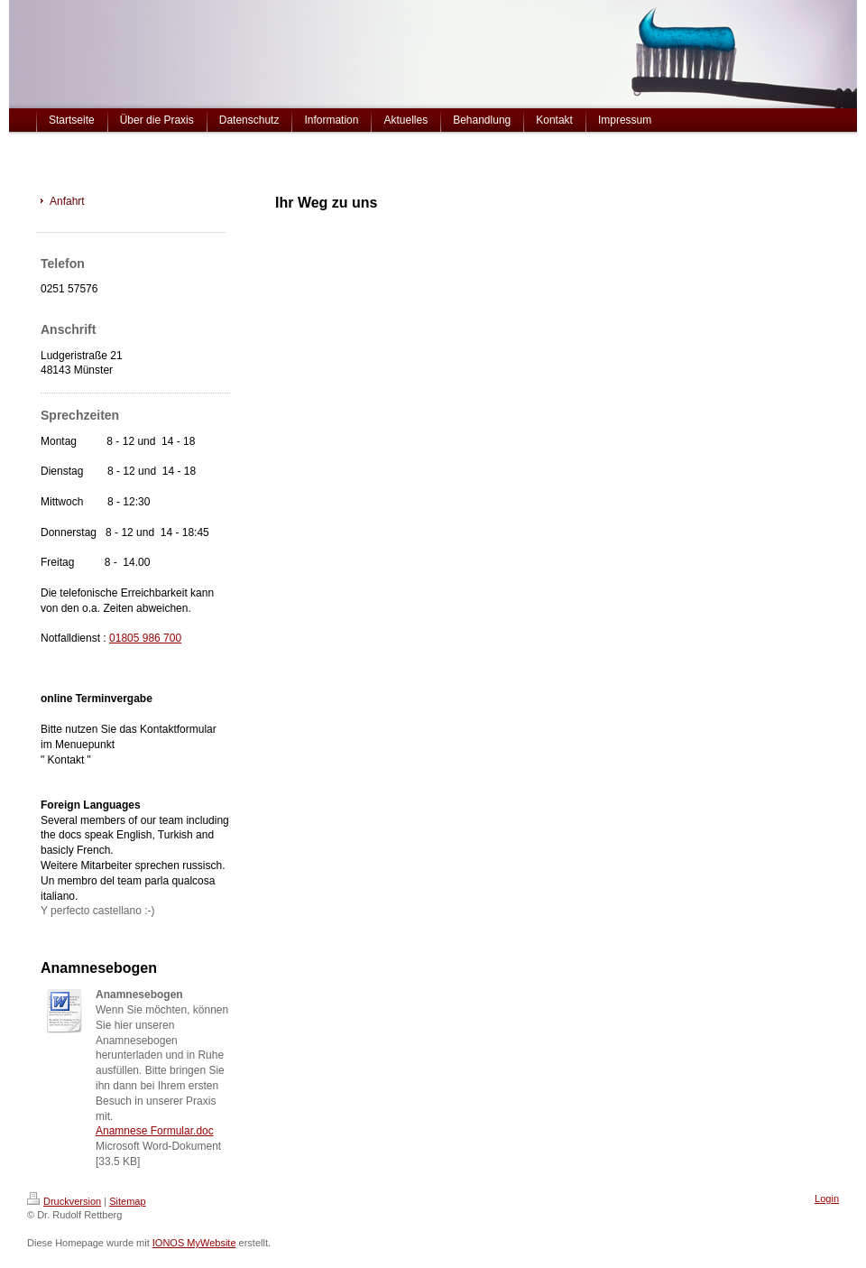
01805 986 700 (145, 638)
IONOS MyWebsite (194, 1242)
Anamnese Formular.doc (155, 1131)
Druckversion (64, 1201)
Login (827, 1198)
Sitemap (127, 1201)
